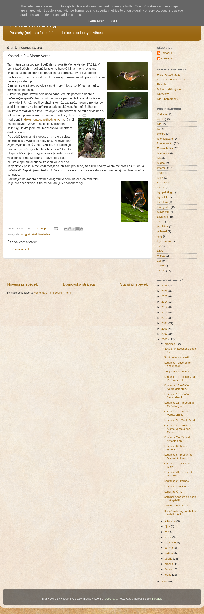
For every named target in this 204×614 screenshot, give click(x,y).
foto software (165, 138)
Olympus (162, 216)
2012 (164, 307)
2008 (164, 328)
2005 (164, 581)
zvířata (161, 270)
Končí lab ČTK (173, 491)
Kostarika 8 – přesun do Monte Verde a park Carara (178, 429)
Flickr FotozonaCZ (168, 74)
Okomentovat (20, 249)
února (168, 569)
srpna (168, 537)
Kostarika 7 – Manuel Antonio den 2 (177, 439)
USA (160, 250)
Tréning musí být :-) (176, 505)
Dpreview (163, 93)
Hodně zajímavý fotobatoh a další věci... (180, 513)
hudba (161, 162)
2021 (164, 291)
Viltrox (161, 255)
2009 (164, 323)
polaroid (162, 231)
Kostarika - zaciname (177, 486)
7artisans (162, 114)
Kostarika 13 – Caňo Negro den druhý (176, 387)
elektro (161, 133)
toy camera (164, 241)
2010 (164, 317)
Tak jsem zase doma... (177, 371)
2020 (164, 296)
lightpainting (164, 192)
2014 (164, 301)
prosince (170, 343)
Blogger (156, 598)
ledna (168, 574)
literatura (162, 202)
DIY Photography (167, 98)
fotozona (166, 58)
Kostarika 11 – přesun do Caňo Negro (179, 404)
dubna (169, 558)
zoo (159, 260)
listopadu (170, 521)
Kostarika (44, 234)
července (171, 542)
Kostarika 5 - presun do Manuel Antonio (178, 456)
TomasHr (166, 52)
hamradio (163, 153)
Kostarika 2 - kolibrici (177, 480)
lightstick (162, 197)
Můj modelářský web (169, 89)
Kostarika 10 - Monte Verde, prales (177, 413)
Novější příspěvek (22, 284)
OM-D (160, 221)
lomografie (163, 207)
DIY (159, 123)
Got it (114, 21)
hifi (159, 158)
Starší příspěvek (134, 284)
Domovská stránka (79, 284)
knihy (160, 177)
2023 (164, 285)
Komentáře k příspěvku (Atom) (52, 292)
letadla (161, 187)
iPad (160, 172)
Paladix (161, 84)
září (167, 531)
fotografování (29, 234)
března (169, 563)
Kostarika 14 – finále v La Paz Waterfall (179, 378)
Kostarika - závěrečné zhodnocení (177, 364)
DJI (159, 128)
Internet (161, 167)
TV (159, 246)
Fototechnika (165, 148)
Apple (160, 119)
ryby (159, 236)
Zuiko (160, 265)
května (169, 553)
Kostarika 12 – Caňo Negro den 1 (176, 396)
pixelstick (162, 226)
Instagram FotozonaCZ (171, 79)
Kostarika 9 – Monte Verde (180, 420)
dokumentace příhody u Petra (44, 119)
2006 (164, 339)
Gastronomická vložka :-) (179, 357)
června (169, 547)
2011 (164, 312)
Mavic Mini (163, 211)
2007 (164, 333)
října (168, 526)
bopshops (111, 598)
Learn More (96, 21)
